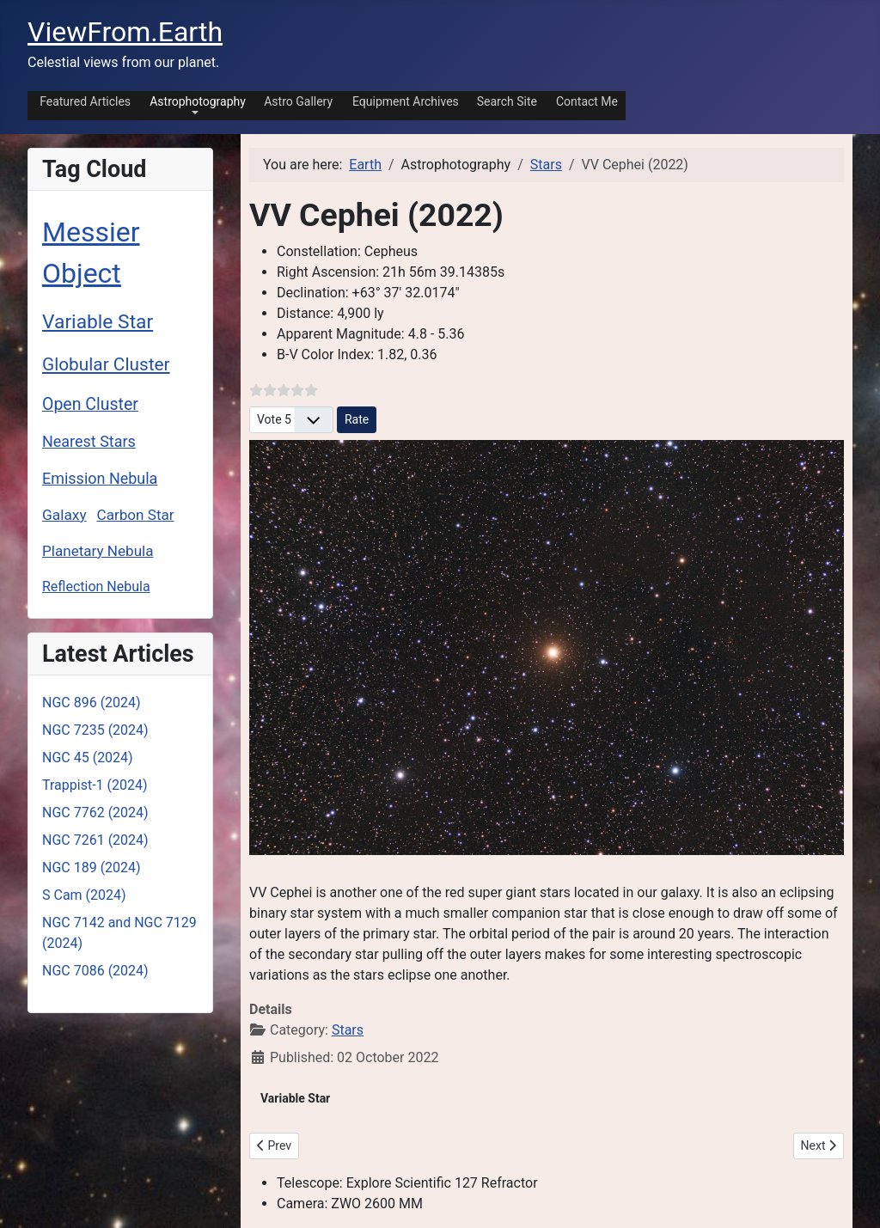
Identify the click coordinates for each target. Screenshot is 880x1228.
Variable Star (97, 321)
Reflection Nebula (96, 586)
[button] (194, 104)
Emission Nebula (99, 478)
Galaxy (64, 514)
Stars (348, 1030)
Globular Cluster (106, 364)
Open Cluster (90, 404)
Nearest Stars (89, 441)
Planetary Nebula (98, 550)
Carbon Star (135, 514)
